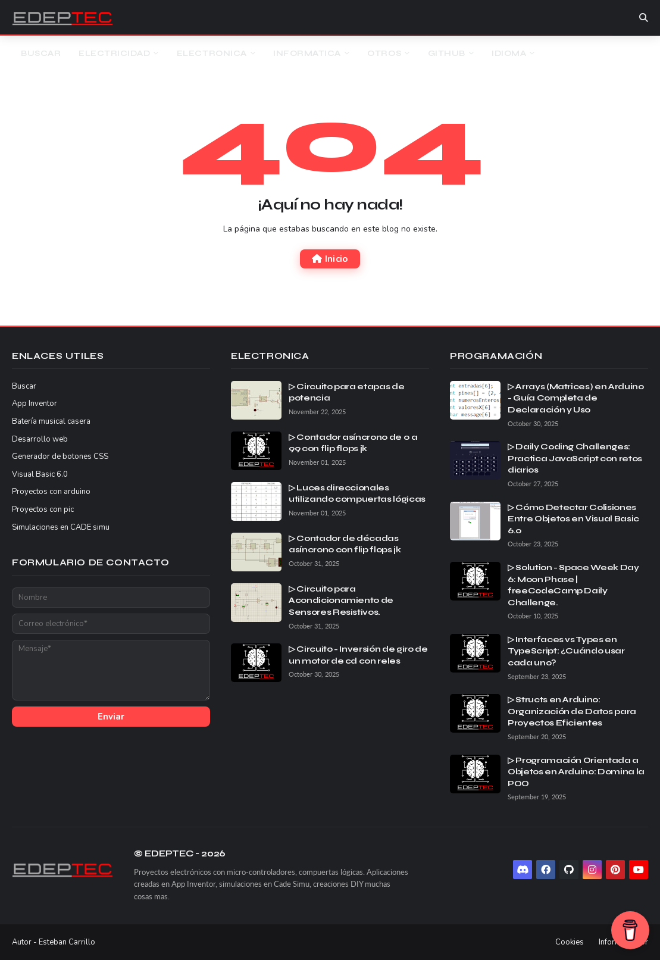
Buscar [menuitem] (41, 53)
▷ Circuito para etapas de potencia (346, 393)
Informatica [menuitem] (307, 53)
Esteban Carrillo (67, 942)
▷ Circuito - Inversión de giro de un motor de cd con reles (358, 655)
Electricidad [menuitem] (114, 53)
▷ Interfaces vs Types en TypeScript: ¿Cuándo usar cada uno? (566, 651)
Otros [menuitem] (384, 53)
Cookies (569, 942)
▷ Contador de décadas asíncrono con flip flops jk (345, 544)
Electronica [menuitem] (212, 53)
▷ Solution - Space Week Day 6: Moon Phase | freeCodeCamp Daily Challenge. (573, 585)
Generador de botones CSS (60, 456)
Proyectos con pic (43, 509)
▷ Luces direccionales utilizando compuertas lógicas (357, 494)
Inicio (330, 259)
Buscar (24, 386)
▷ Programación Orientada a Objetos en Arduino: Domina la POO (576, 772)
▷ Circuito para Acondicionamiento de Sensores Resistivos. (341, 600)
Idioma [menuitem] (509, 53)
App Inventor (34, 403)
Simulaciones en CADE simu (61, 527)
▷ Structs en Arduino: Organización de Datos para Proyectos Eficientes (572, 711)
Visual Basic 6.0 (40, 474)
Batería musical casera (51, 421)
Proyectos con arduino (51, 491)
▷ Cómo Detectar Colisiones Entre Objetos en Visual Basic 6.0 (573, 519)
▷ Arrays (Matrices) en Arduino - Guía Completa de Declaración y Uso (576, 398)
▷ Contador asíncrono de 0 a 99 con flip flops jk (353, 443)
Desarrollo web (40, 439)
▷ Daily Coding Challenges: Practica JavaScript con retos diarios (575, 458)
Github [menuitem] (446, 53)
